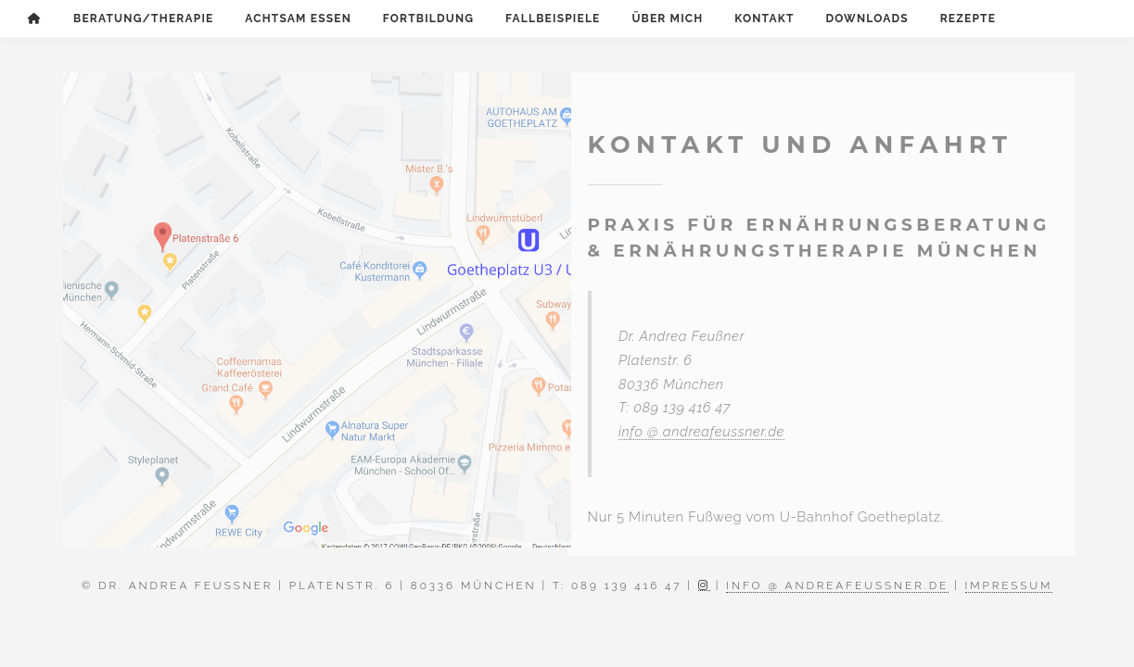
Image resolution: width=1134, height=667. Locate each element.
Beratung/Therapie (143, 18)
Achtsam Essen (298, 18)
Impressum (1009, 585)
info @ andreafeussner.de (699, 431)
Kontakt (764, 18)
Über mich (667, 18)
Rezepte (968, 18)
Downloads (866, 18)
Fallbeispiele (552, 18)
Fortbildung (428, 18)
